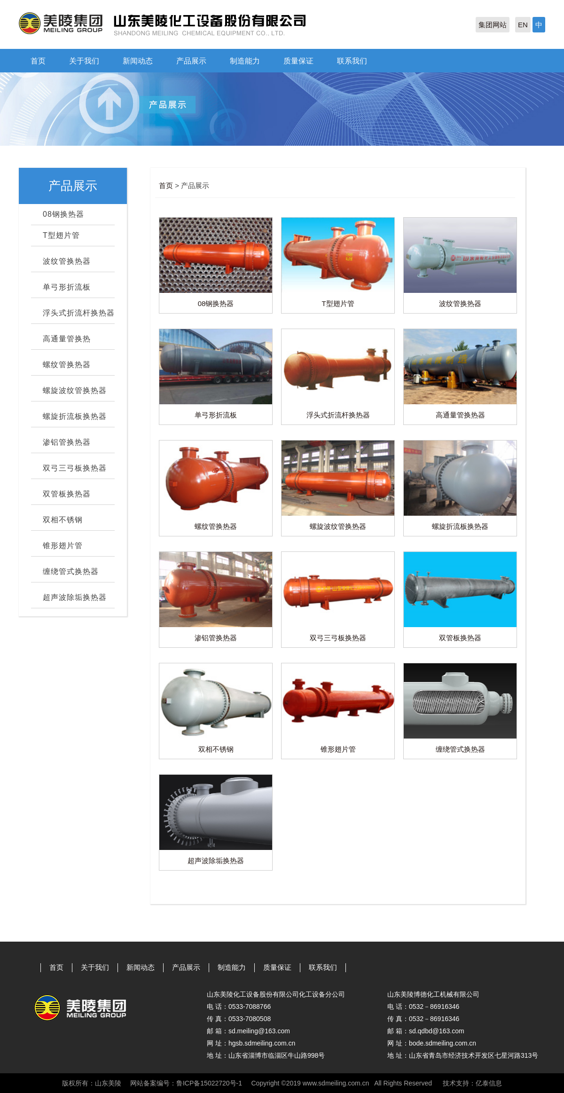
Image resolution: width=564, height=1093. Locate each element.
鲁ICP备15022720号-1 (209, 1083)
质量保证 (298, 61)
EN (523, 25)
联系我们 (352, 61)
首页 (38, 61)
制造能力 (245, 61)
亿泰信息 (489, 1083)
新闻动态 (138, 61)
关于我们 (84, 61)
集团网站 (492, 25)
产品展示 (191, 61)
